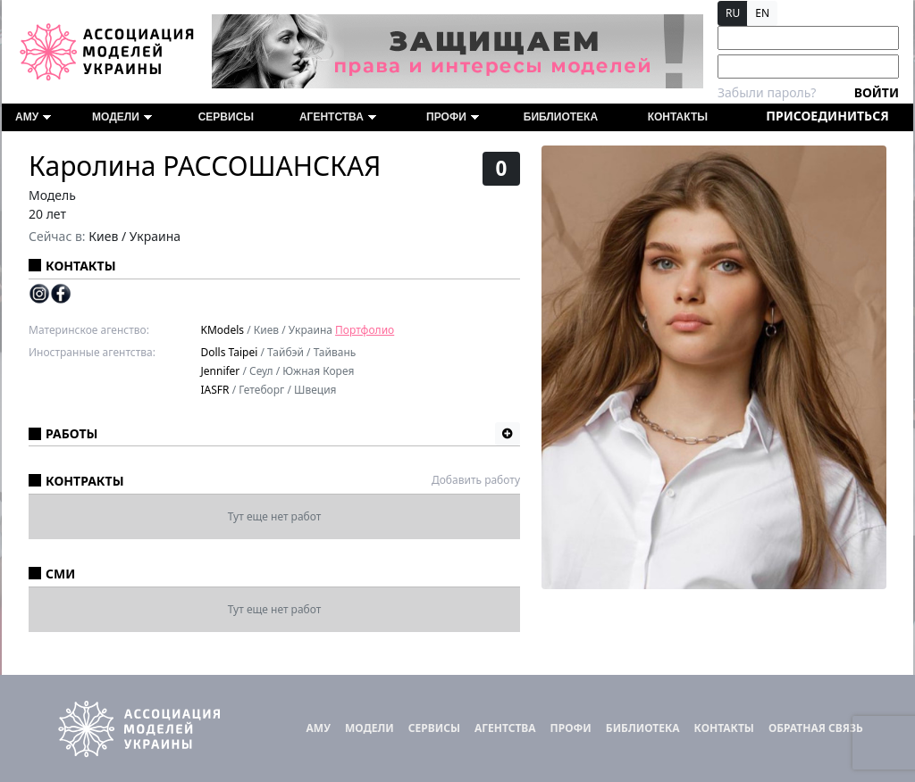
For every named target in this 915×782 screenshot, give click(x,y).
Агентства (337, 117)
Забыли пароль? (767, 92)
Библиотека (561, 117)
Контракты (85, 480)
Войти (876, 92)
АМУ (33, 117)
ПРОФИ (452, 117)
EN (762, 13)
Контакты (678, 117)
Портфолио (364, 329)
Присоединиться (827, 115)
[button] (507, 433)
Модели (122, 117)
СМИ (60, 573)
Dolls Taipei (229, 352)
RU (733, 13)
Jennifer (220, 371)
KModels (223, 329)
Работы (71, 433)
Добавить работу (476, 479)
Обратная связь (815, 728)
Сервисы (226, 117)
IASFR (215, 389)
